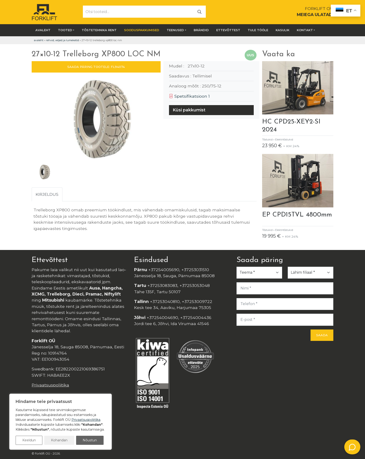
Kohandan (59, 440)
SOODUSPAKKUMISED (141, 30)
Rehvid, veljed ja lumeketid (62, 40)
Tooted (65, 30)
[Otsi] (199, 11)
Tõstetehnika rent (99, 30)
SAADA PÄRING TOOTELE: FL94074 (96, 67)
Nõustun (90, 440)
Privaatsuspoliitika (50, 384)
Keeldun (29, 440)
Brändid (201, 30)
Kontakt (305, 30)
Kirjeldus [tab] (47, 194)
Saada (322, 335)
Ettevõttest (228, 30)
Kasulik (282, 30)
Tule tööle (258, 30)
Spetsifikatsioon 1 (189, 96)
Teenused (175, 30)
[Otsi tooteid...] (138, 11)
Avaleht (43, 30)
